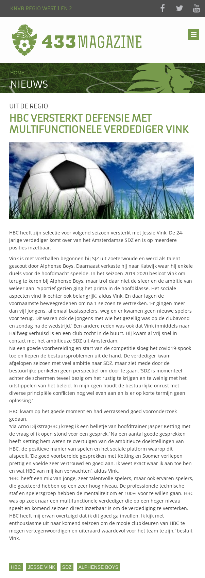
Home (17, 72)
